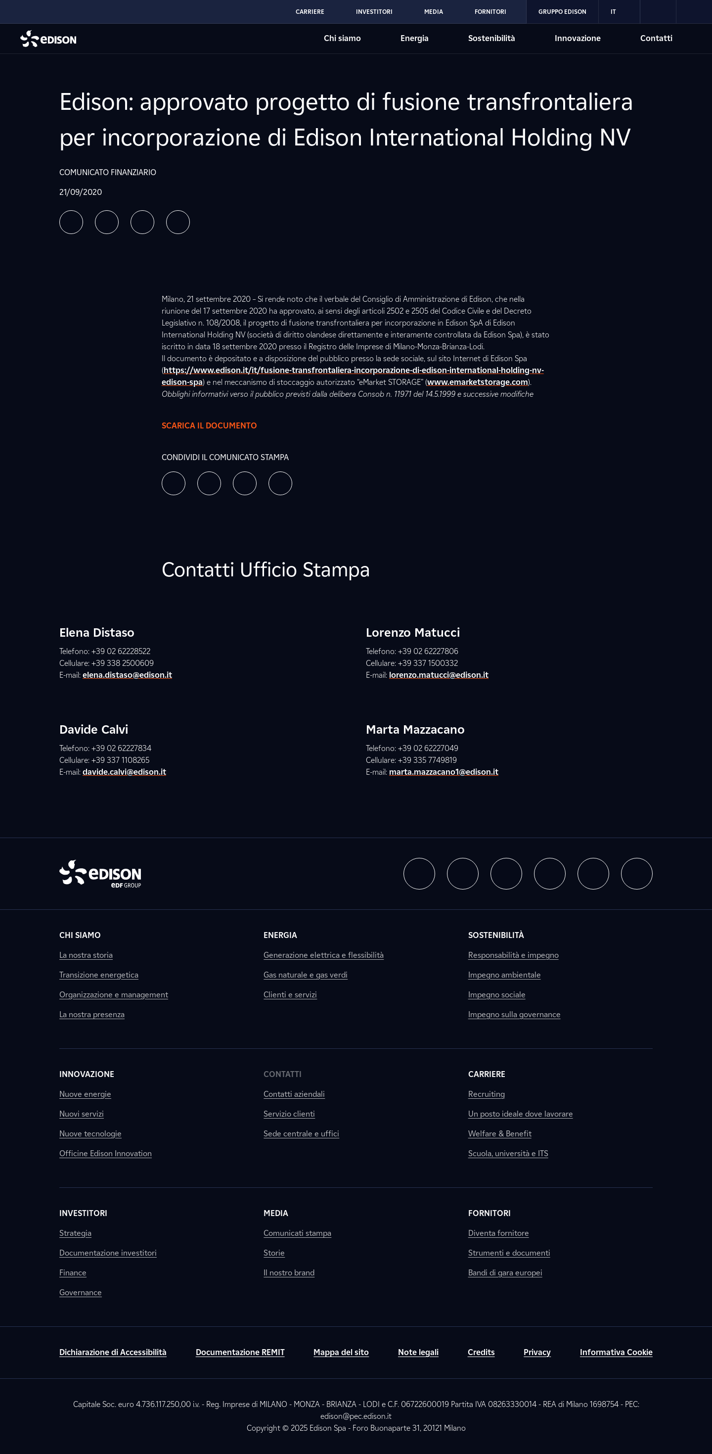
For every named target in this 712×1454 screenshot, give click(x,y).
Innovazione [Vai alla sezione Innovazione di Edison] (578, 38)
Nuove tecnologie (90, 1133)
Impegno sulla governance (514, 1014)
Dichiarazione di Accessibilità (113, 1352)
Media (276, 1213)
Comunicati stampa (297, 1233)
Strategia (75, 1233)
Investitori (83, 1213)
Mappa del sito (341, 1352)
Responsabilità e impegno (513, 955)
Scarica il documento (219, 426)
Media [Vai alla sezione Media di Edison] (433, 11)
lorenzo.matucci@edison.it (439, 675)
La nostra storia (86, 955)
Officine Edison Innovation (105, 1153)
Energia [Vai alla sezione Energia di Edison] (414, 38)
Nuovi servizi (81, 1114)
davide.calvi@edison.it (124, 772)
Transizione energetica (98, 975)
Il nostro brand (289, 1272)
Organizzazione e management (113, 994)
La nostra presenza (92, 1014)
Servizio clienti (289, 1114)
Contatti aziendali (294, 1094)
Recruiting (486, 1094)
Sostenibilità (496, 935)
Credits (481, 1352)
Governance (80, 1292)
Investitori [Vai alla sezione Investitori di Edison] (374, 11)
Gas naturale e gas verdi (306, 975)
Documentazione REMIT (240, 1352)
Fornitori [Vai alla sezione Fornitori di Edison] (490, 11)
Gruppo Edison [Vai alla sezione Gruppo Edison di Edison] (562, 11)
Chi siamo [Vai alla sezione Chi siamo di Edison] (342, 38)
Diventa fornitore (498, 1233)
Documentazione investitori (108, 1253)
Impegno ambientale (504, 975)
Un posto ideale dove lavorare (520, 1114)
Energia (280, 935)
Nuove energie (85, 1094)
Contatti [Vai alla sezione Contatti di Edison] (656, 38)
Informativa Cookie (616, 1352)
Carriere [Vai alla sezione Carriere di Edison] (310, 11)
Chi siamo (80, 935)
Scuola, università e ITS (508, 1153)
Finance (73, 1272)
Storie (274, 1253)
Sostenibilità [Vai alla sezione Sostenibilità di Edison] (491, 38)
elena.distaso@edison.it (127, 675)
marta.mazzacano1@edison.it (443, 772)
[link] (658, 12)
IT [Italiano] (619, 12)
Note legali (418, 1352)
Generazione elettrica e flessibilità (324, 955)
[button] (71, 222)
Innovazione (86, 1074)
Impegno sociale (497, 994)
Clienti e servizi (290, 994)
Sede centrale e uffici (301, 1133)
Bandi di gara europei (505, 1272)
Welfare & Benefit (500, 1133)
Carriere (486, 1074)
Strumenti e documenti (509, 1253)
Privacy (537, 1352)
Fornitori (489, 1213)
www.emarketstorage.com (477, 382)
